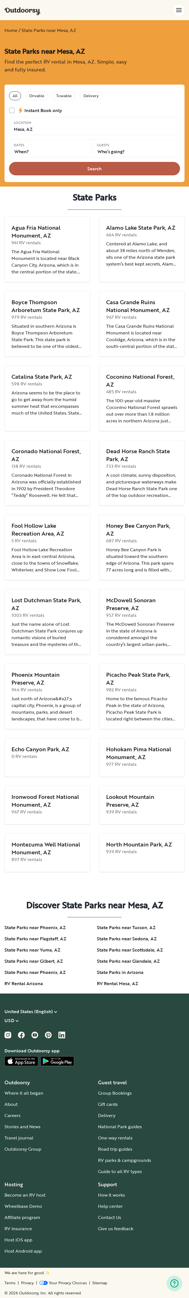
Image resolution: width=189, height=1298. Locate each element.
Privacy (27, 1283)
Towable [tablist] (64, 96)
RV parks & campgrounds (124, 1160)
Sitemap (99, 1283)
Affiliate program (22, 1217)
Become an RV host (24, 1195)
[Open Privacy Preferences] (63, 1283)
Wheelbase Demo (23, 1206)
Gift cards (108, 1104)
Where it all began (23, 1093)
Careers (12, 1115)
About (11, 1104)
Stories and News (22, 1126)
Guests (103, 145)
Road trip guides (115, 1149)
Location (22, 122)
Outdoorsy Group (22, 1149)
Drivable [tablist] (36, 96)
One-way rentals (115, 1137)
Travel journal (18, 1137)
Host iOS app (18, 1239)
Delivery (106, 1115)
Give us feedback (115, 1228)
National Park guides (120, 1126)
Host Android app (23, 1251)
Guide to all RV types (120, 1171)
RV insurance (18, 1228)
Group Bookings (115, 1093)
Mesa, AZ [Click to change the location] (23, 129)
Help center (110, 1206)
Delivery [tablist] (91, 96)
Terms (9, 1283)
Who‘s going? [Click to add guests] (110, 151)
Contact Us (109, 1217)
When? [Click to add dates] (21, 151)
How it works (111, 1195)
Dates (19, 145)
